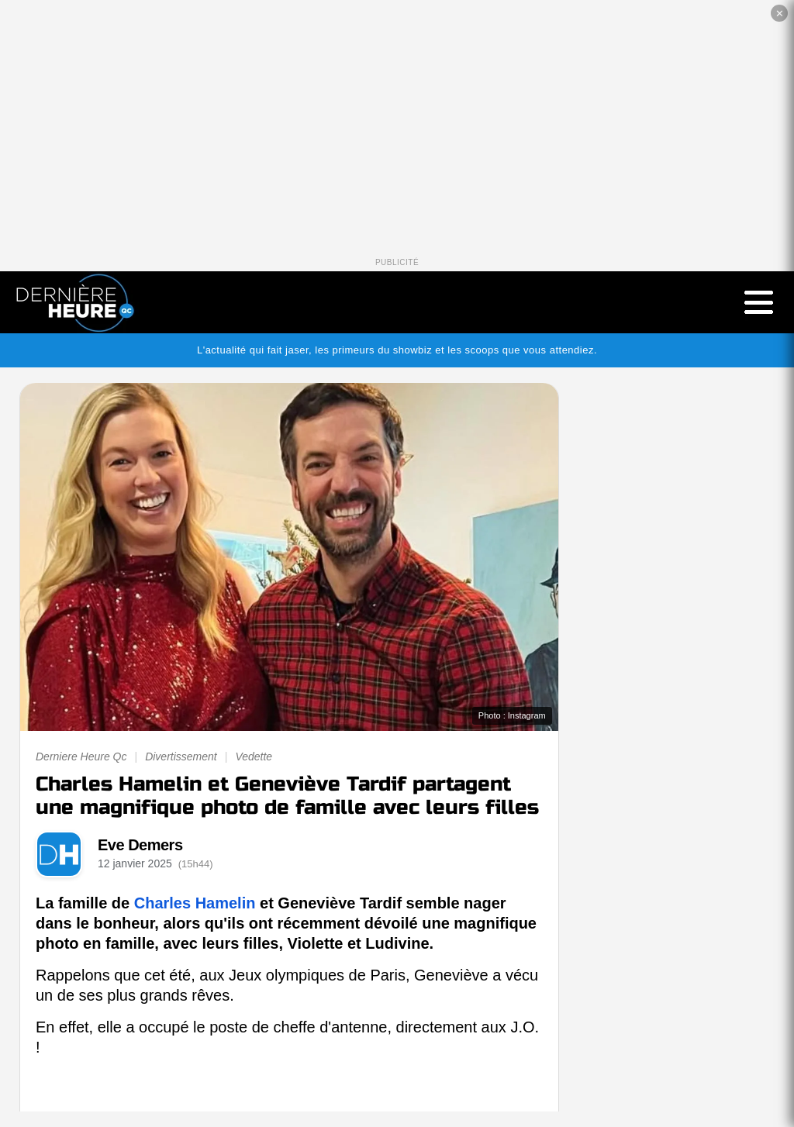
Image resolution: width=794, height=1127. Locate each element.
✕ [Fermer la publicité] (779, 13)
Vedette (253, 756)
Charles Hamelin (195, 903)
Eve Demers (140, 844)
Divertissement (181, 756)
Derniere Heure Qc (81, 756)
